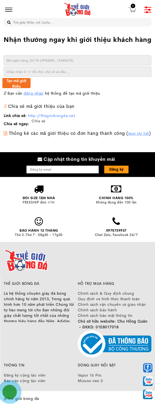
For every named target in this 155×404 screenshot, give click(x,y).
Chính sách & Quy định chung (106, 293)
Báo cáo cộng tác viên (24, 380)
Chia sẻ (38, 121)
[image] (77, 9)
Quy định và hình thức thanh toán (109, 298)
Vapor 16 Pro (90, 375)
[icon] (7, 9)
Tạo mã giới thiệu (16, 83)
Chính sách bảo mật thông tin (105, 315)
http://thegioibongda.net (51, 115)
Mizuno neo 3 (90, 380)
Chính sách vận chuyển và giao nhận (112, 304)
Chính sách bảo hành (97, 310)
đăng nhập (34, 93)
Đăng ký (116, 169)
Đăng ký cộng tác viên (25, 375)
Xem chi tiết (138, 133)
